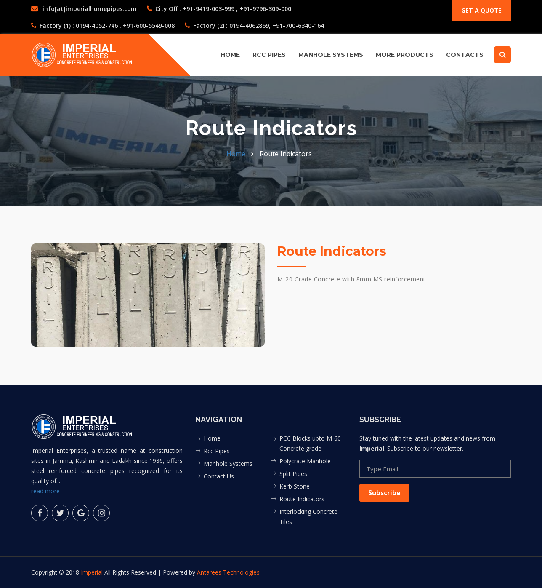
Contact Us (219, 476)
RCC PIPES (269, 55)
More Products (404, 55)
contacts (465, 55)
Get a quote (481, 10)
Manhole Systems (228, 464)
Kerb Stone (294, 486)
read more (45, 491)
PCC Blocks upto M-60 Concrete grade (310, 443)
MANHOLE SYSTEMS (330, 55)
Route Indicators (301, 499)
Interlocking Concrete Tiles (308, 517)
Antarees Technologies (228, 572)
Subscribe (384, 492)
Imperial (92, 572)
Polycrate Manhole (305, 461)
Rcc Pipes (217, 451)
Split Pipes (293, 474)
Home (230, 55)
